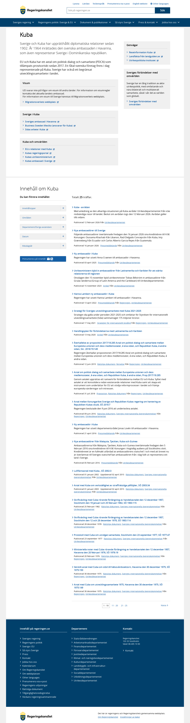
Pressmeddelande (108, 245)
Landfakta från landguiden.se (146, 56)
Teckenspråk (98, 3)
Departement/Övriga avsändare (44, 227)
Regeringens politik (32, 642)
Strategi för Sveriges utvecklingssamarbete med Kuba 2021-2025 (107, 310)
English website (140, 3)
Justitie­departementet (85, 654)
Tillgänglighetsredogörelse (36, 693)
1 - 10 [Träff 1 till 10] (106, 605)
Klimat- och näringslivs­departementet (93, 658)
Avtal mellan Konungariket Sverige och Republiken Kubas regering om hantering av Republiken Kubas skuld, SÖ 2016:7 (117, 403)
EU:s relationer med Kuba (40, 149)
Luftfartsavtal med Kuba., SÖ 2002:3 (92, 470)
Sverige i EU (28, 646)
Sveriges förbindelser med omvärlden (143, 103)
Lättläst (86, 3)
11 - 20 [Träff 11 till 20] (115, 605)
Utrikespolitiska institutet (144, 60)
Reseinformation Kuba (142, 52)
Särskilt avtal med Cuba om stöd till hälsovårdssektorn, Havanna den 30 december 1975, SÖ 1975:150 (122, 568)
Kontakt (26, 658)
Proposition (102, 393)
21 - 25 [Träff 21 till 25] (124, 605)
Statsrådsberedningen (85, 638)
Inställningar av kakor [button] (130, 717)
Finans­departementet (85, 646)
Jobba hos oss (29, 661)
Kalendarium (29, 665)
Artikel (106, 285)
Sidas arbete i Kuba (36, 129)
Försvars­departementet (86, 650)
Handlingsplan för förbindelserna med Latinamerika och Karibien (108, 331)
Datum (44, 236)
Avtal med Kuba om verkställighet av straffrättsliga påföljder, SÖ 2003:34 (112, 485)
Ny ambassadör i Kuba (86, 253)
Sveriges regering (31, 638)
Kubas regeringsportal (38, 153)
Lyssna (76, 3)
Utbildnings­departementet (88, 676)
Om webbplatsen (31, 673)
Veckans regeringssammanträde (39, 696)
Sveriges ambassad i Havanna (42, 121)
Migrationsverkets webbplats (42, 101)
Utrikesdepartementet (115, 222)
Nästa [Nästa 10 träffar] (164, 605)
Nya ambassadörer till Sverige (89, 230)
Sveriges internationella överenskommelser (136, 413)
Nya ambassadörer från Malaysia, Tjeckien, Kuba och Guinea (105, 441)
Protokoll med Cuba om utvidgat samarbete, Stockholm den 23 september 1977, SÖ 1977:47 (122, 534)
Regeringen (125, 302)
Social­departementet (85, 672)
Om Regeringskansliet (33, 669)
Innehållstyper (44, 208)
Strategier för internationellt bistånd (114, 323)
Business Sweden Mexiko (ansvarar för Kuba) (50, 125)
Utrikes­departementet (85, 680)
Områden (44, 218)
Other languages (159, 3)
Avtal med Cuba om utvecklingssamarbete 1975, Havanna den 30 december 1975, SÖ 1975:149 (118, 586)
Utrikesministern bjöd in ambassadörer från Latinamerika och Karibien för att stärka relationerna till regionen (118, 272)
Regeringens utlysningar (35, 685)
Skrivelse (120, 364)
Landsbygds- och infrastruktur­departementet (90, 667)
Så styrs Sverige (30, 650)
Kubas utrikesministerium (40, 156)
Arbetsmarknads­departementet (90, 642)
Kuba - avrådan (82, 207)
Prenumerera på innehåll (37, 259)
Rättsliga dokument (106, 364)
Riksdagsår (44, 246)
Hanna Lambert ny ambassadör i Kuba (94, 293)
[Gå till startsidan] (36, 10)
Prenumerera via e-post (118, 3)
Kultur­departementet (85, 661)
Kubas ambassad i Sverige (40, 160)
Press (25, 654)
